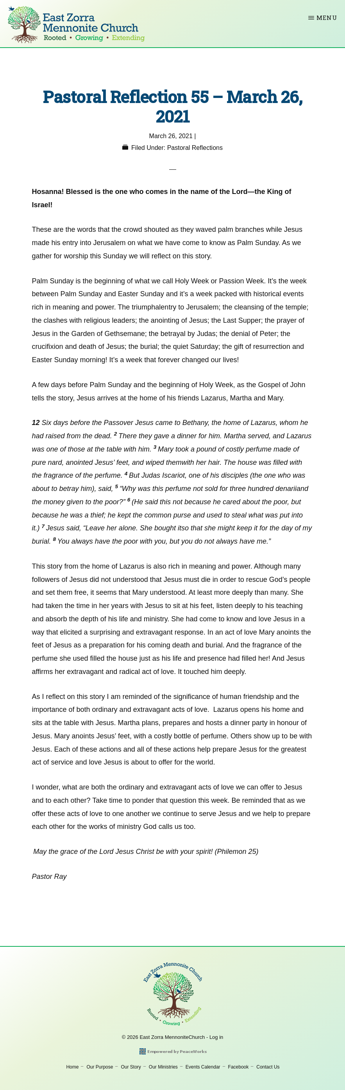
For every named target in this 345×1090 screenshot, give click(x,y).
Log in (216, 1037)
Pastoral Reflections (195, 147)
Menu (326, 17)
